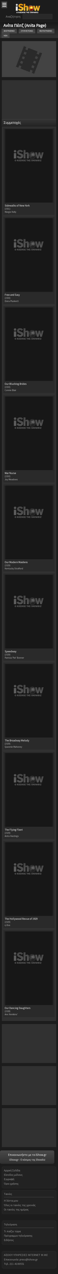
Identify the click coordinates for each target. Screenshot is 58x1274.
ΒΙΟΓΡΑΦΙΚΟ (9, 31)
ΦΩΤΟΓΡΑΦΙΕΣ (45, 31)
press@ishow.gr (28, 1259)
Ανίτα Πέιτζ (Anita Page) (24, 25)
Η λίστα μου (11, 1200)
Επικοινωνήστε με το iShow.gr (27, 1155)
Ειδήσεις (9, 1240)
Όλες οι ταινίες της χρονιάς (20, 1205)
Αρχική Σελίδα (12, 1170)
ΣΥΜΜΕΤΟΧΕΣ (27, 31)
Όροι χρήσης (11, 1183)
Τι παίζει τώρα (12, 1231)
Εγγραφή (9, 1179)
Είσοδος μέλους (13, 1175)
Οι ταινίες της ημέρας (16, 1209)
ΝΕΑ (5, 35)
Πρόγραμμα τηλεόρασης (18, 1235)
